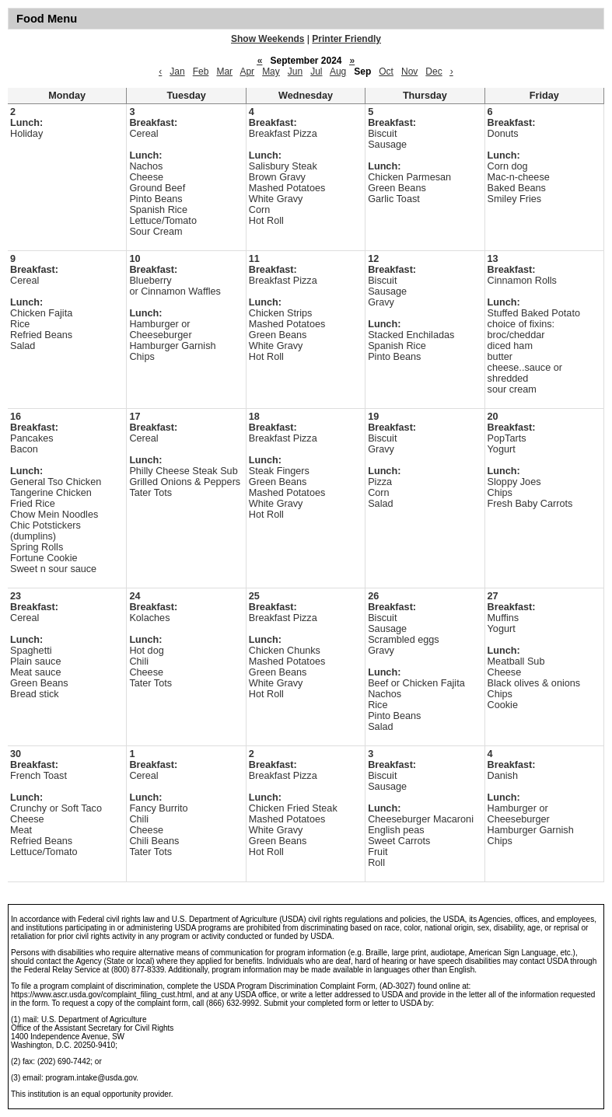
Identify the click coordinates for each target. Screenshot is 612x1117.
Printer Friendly (346, 38)
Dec (433, 71)
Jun (295, 71)
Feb (201, 71)
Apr (247, 71)
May (271, 71)
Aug (338, 71)
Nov (409, 71)
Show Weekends (267, 38)
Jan (177, 71)
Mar (224, 71)
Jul (316, 71)
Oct (386, 71)
